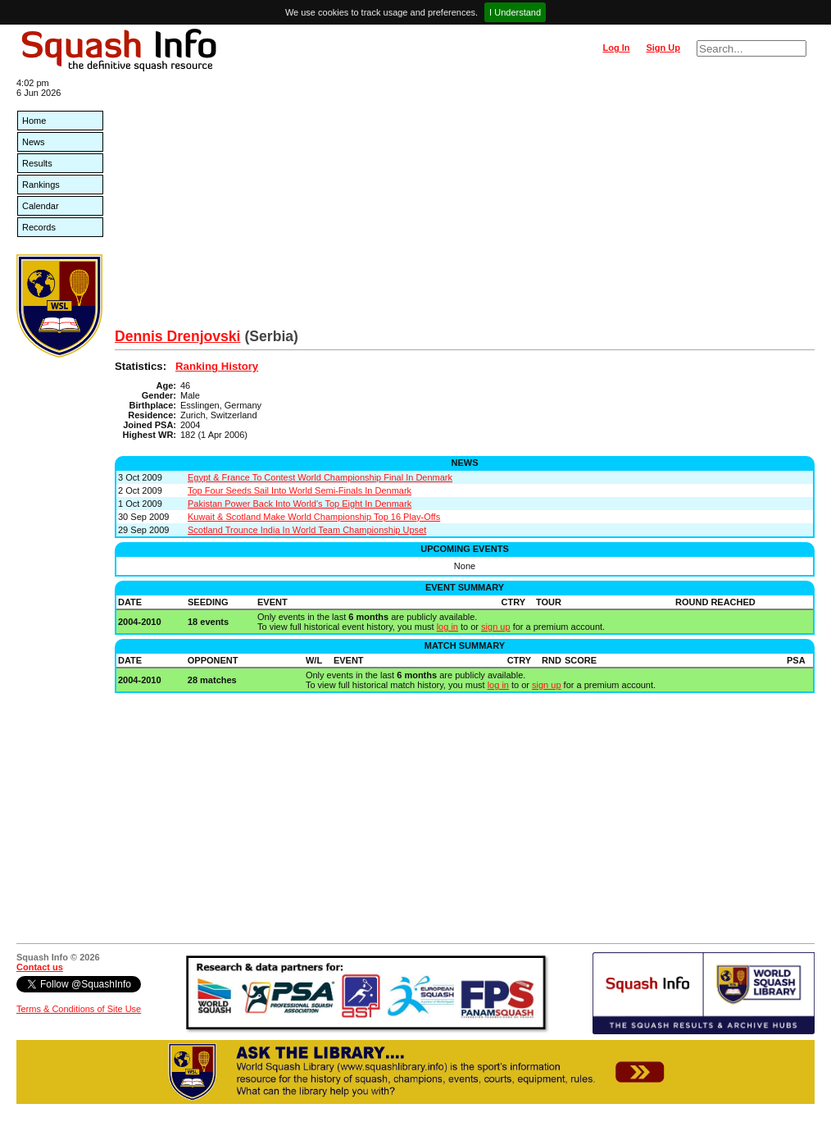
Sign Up (663, 47)
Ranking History (216, 366)
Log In (615, 47)
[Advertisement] (465, 205)
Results (37, 163)
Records (39, 227)
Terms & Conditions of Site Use (78, 1009)
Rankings (41, 184)
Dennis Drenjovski (178, 336)
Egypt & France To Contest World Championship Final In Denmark (320, 477)
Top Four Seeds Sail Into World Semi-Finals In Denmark (299, 490)
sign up (495, 627)
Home (34, 120)
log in (447, 627)
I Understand (515, 12)
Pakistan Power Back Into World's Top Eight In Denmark (299, 504)
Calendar (40, 206)
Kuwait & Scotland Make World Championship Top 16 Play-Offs (314, 517)
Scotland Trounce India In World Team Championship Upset (307, 530)
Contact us (39, 967)
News (33, 142)
